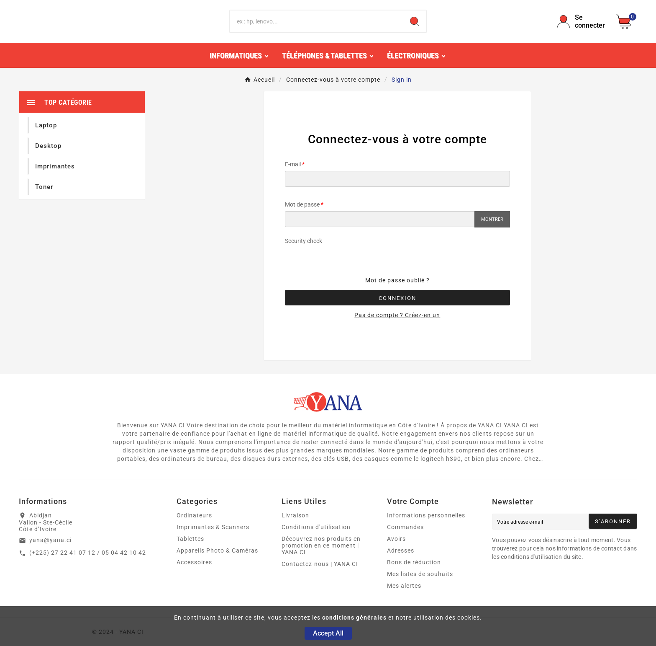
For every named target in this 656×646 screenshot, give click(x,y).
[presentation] (408, 254)
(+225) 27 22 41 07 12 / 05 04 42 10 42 (87, 552)
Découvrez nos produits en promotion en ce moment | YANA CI (321, 545)
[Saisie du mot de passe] (379, 219)
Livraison (295, 515)
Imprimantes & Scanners (213, 527)
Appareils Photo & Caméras (217, 550)
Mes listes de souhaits (420, 574)
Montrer (492, 219)
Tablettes (190, 538)
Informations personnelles (426, 515)
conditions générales (354, 617)
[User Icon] (581, 21)
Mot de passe (302, 204)
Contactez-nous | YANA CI (320, 564)
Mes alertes (404, 585)
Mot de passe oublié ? (397, 280)
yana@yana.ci (50, 540)
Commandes (405, 527)
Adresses (400, 550)
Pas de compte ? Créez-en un (397, 315)
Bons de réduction (414, 562)
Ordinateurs (194, 515)
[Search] (414, 21)
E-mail (293, 164)
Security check (303, 241)
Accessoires (194, 562)
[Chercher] (317, 21)
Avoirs (396, 538)
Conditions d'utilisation (316, 527)
